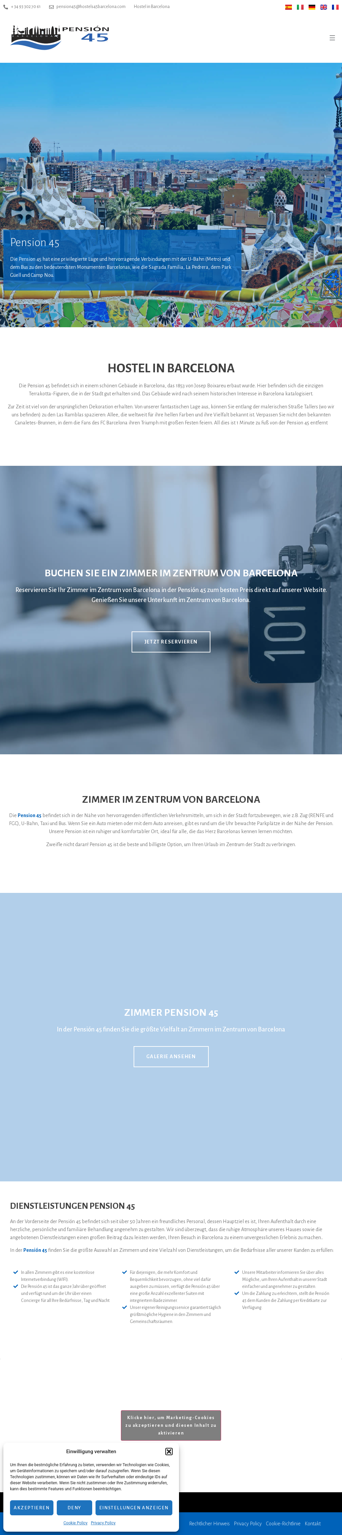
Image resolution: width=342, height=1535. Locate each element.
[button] (169, 1451)
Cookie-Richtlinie (283, 1523)
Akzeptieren (32, 1507)
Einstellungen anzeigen (134, 1507)
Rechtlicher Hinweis (209, 1523)
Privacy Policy (103, 1523)
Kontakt (313, 1523)
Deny (74, 1507)
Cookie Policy (75, 1523)
